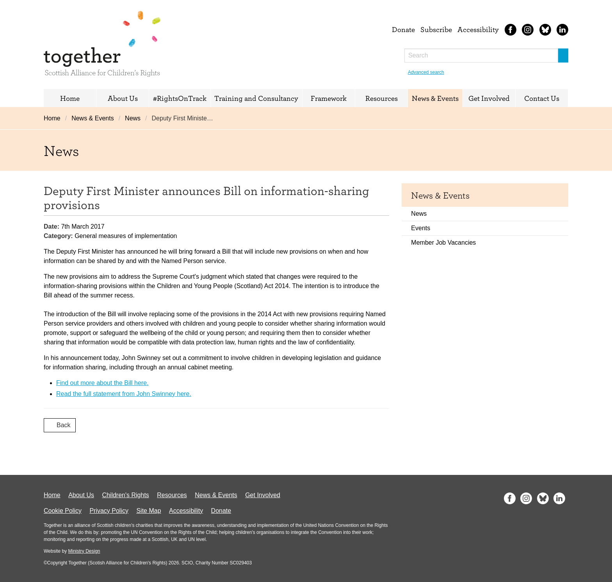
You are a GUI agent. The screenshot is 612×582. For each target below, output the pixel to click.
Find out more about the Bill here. (102, 383)
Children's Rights (125, 495)
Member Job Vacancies (443, 242)
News (133, 118)
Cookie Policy (63, 510)
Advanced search (426, 72)
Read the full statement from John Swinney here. (123, 393)
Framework (329, 98)
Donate (403, 29)
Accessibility (478, 29)
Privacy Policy (108, 510)
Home (70, 98)
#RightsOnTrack (179, 98)
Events (420, 228)
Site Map (148, 510)
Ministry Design (84, 551)
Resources (381, 98)
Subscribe (436, 29)
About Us (123, 98)
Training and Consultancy (256, 98)
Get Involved (489, 98)
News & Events (435, 98)
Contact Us (541, 98)
